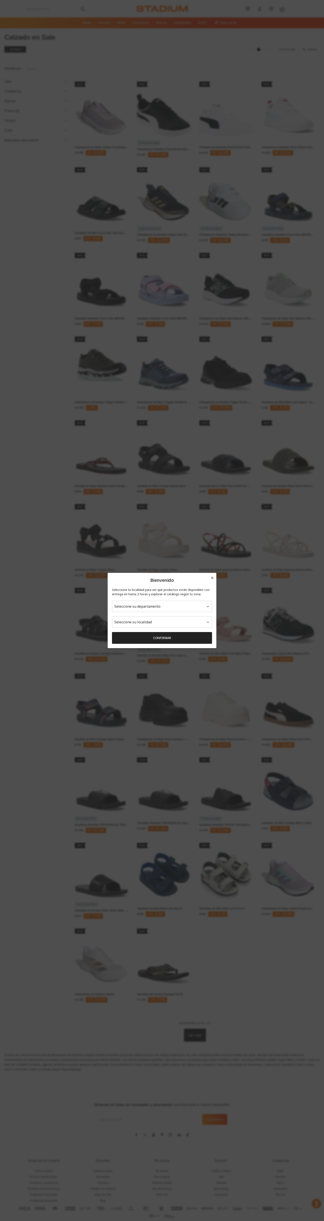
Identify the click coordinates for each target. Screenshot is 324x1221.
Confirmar (162, 638)
